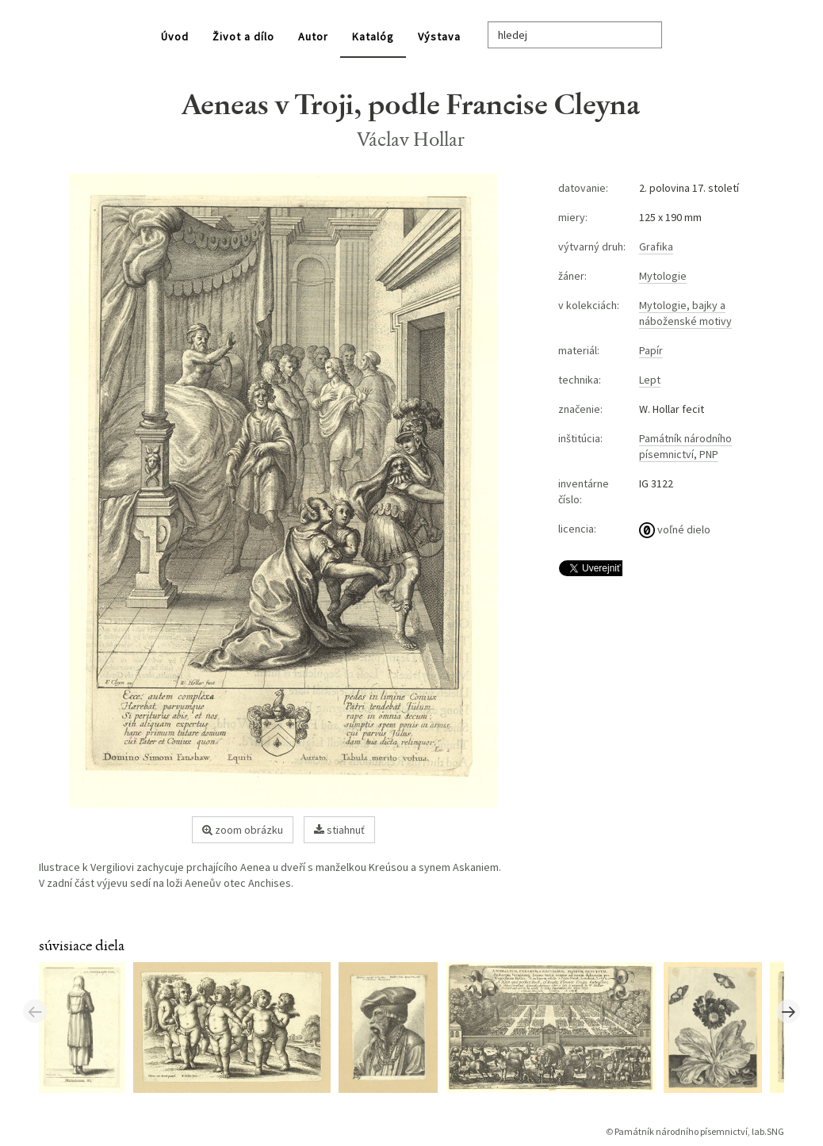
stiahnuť (339, 830)
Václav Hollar (411, 139)
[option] (86, 1026)
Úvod (175, 36)
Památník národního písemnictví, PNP (685, 446)
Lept (649, 379)
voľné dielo (674, 529)
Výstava (439, 36)
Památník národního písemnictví (681, 1131)
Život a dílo (243, 36)
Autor (313, 36)
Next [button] (788, 1011)
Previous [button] (35, 1011)
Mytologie (663, 276)
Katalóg (373, 36)
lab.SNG (768, 1131)
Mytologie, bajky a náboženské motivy (685, 313)
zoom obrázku (242, 830)
